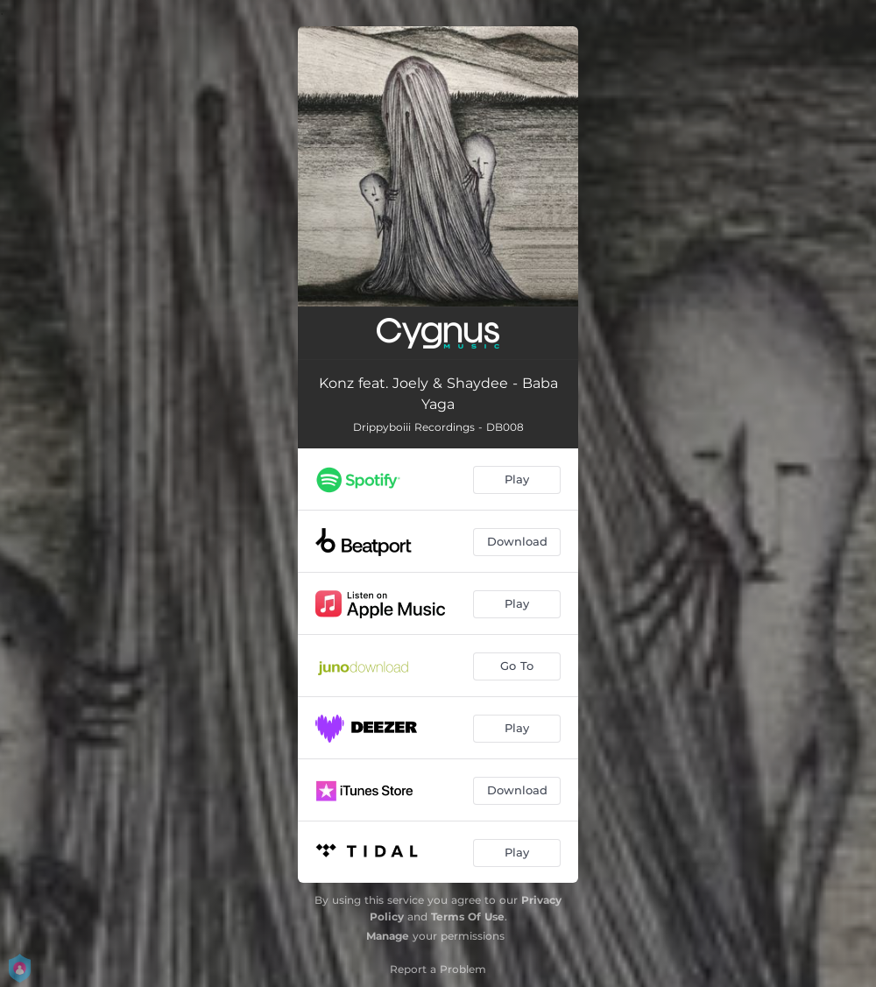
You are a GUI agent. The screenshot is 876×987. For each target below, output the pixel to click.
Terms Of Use (468, 916)
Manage (387, 935)
